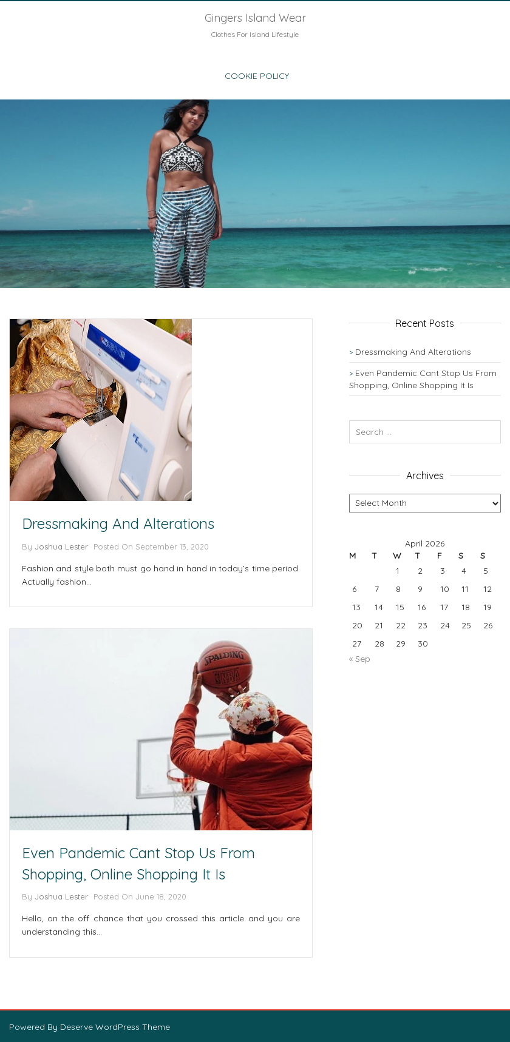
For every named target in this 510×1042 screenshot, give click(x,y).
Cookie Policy (257, 75)
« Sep (359, 658)
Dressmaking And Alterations (118, 523)
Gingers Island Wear (255, 18)
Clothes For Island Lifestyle (255, 34)
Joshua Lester (61, 546)
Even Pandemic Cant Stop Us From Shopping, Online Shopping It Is (138, 863)
